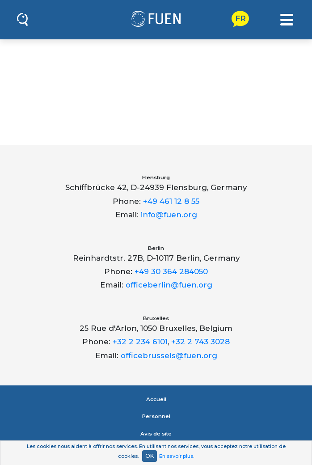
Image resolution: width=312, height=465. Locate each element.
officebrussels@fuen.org (169, 355)
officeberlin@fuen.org (169, 284)
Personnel (156, 416)
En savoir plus (176, 456)
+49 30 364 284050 (171, 271)
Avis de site (156, 434)
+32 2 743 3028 (200, 341)
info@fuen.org (169, 214)
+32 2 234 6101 (140, 341)
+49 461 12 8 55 (171, 201)
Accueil (156, 399)
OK (149, 455)
